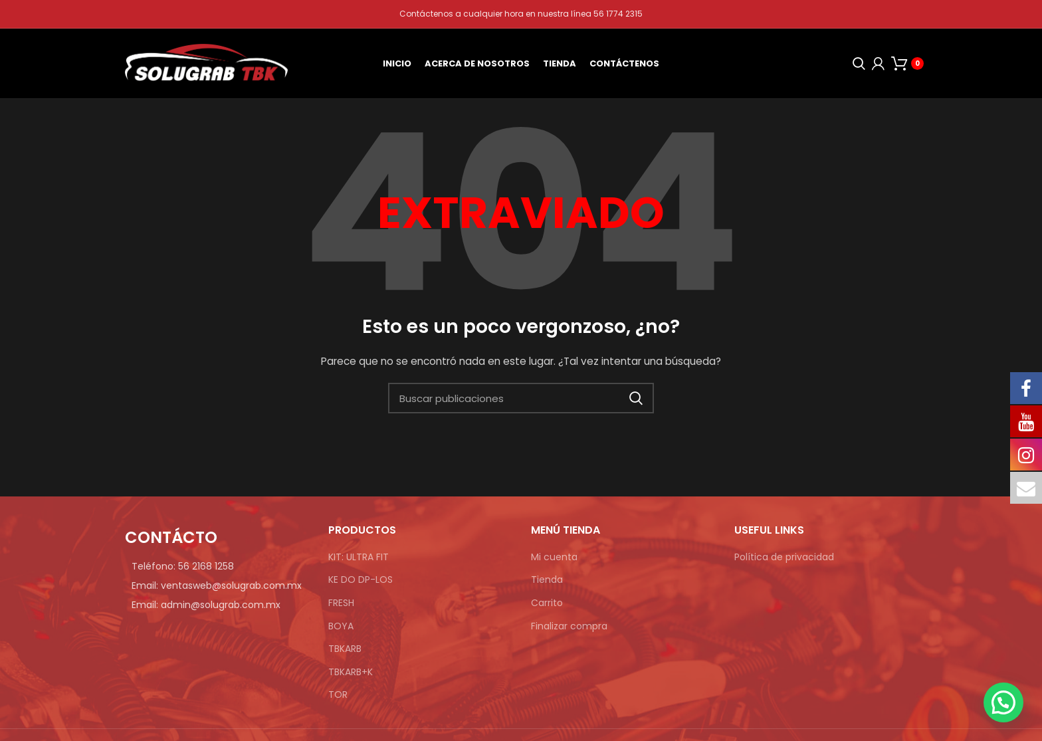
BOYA (341, 626)
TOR (338, 694)
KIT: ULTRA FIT (358, 557)
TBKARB (345, 649)
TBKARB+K (350, 672)
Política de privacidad (784, 557)
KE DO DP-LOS (360, 580)
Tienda (547, 580)
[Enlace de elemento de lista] (216, 566)
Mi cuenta (554, 557)
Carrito (547, 603)
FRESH (341, 603)
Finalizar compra (569, 626)
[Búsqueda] (855, 64)
